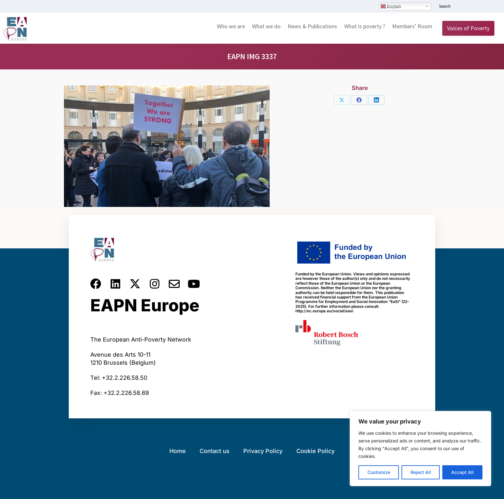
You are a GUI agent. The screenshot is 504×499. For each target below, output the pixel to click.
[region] (420, 448)
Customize (378, 472)
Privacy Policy (263, 451)
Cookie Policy (315, 451)
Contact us (215, 451)
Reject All (420, 472)
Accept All (462, 472)
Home (177, 451)
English (391, 6)
